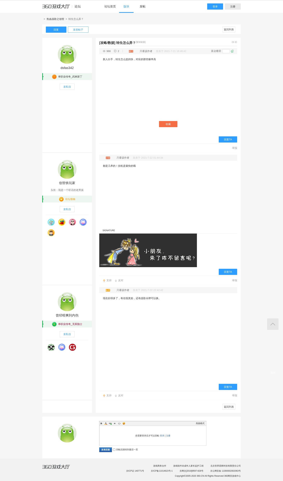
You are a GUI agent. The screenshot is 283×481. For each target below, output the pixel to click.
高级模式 (200, 423)
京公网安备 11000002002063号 (225, 471)
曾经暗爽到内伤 (67, 315)
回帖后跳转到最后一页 (125, 449)
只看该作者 (146, 51)
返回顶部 (272, 324)
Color (106, 423)
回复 (56, 29)
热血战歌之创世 (55, 19)
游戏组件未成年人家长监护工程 (188, 466)
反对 (120, 280)
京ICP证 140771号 (135, 471)
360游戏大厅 (59, 468)
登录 (215, 6)
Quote (115, 423)
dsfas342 (67, 68)
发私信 (67, 86)
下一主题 (236, 42)
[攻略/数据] (107, 43)
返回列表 (229, 29)
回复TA (228, 139)
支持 (109, 280)
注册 (232, 6)
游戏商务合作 (159, 466)
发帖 (142, 6)
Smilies (124, 423)
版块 (126, 6)
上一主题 (233, 42)
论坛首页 (110, 6)
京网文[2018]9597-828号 (191, 471)
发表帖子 (78, 29)
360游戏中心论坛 (63, 8)
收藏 (168, 124)
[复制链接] (141, 42)
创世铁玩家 (67, 183)
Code (119, 423)
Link (110, 423)
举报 (234, 147)
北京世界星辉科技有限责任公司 (225, 466)
